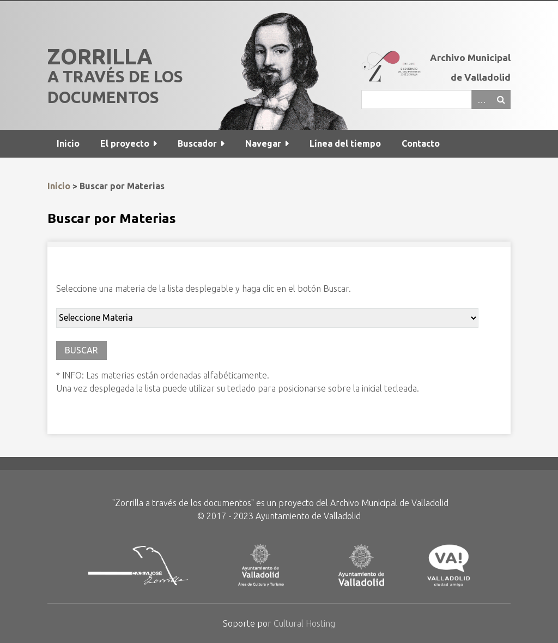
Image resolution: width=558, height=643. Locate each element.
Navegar (263, 143)
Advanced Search (481, 99)
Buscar (501, 99)
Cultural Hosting (304, 623)
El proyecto (124, 143)
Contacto (421, 143)
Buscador (197, 143)
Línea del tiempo (345, 143)
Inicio (68, 143)
